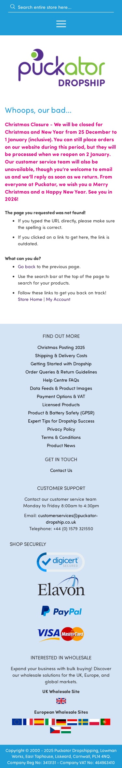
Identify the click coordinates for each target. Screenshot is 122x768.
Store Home (30, 299)
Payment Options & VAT (61, 396)
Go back (26, 266)
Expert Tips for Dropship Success (61, 421)
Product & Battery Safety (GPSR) (61, 412)
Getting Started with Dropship (61, 363)
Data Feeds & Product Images (61, 388)
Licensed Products (61, 404)
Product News (61, 445)
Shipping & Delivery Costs (61, 355)
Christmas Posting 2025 (61, 347)
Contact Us (61, 470)
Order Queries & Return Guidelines (61, 372)
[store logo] (61, 65)
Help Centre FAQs (61, 380)
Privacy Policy (61, 429)
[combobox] (61, 7)
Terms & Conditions (61, 437)
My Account (58, 299)
